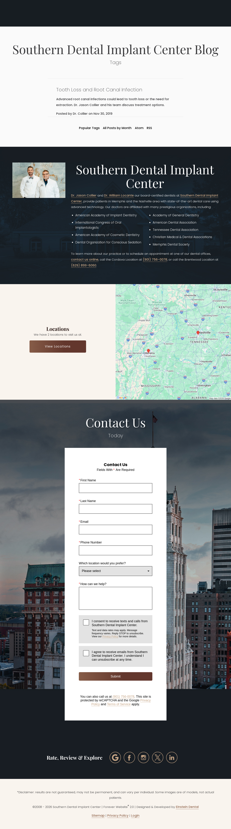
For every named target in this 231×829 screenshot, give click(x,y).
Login (135, 815)
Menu (212, 13)
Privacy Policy (110, 636)
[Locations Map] (173, 342)
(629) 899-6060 (83, 265)
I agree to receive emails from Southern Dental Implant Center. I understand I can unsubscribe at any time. (119, 655)
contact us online (84, 259)
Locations (170, 13)
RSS (149, 128)
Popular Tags (89, 128)
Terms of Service (119, 704)
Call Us (149, 13)
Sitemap (98, 815)
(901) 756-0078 (155, 259)
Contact (191, 13)
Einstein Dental (187, 807)
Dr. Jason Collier (84, 195)
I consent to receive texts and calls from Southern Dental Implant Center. (120, 628)
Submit (115, 676)
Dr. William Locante (119, 195)
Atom (139, 128)
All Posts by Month (117, 128)
